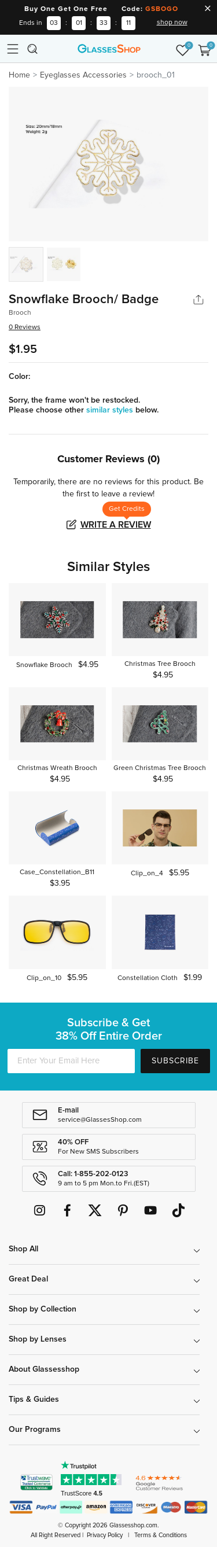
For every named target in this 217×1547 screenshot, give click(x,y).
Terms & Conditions (160, 1535)
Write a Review (115, 524)
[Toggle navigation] (13, 49)
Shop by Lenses (38, 1339)
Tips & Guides (34, 1399)
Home (19, 75)
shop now (172, 22)
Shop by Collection (42, 1309)
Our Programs (35, 1430)
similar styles (110, 410)
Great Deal (28, 1279)
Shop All (23, 1249)
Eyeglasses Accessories (83, 75)
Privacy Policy (105, 1535)
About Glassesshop (44, 1369)
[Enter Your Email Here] (71, 1061)
